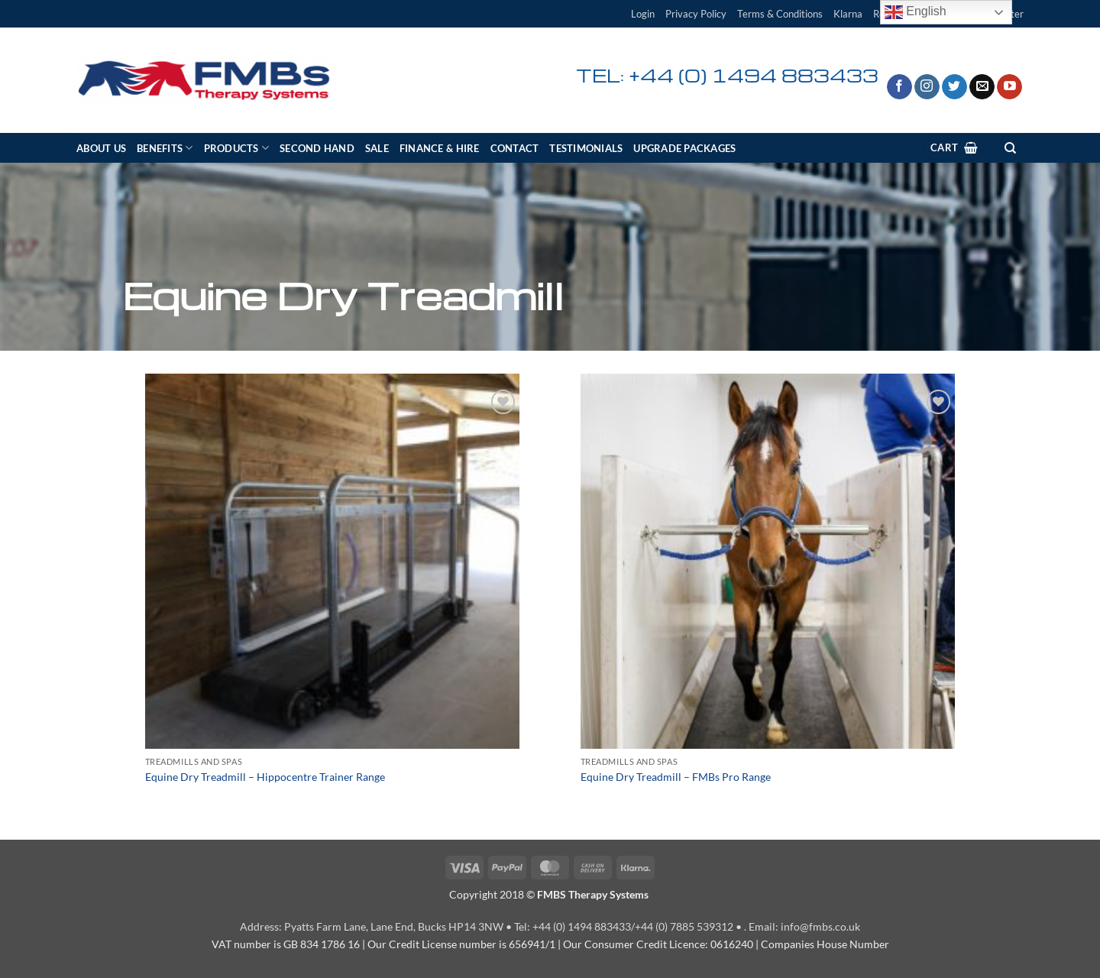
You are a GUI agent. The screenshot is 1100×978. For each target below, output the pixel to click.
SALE (377, 148)
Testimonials (586, 148)
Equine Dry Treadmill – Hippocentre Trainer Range (265, 776)
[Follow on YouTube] (1009, 87)
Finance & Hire (440, 148)
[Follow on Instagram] (927, 87)
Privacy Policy (695, 14)
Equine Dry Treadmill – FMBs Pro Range (676, 776)
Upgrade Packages (684, 148)
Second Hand (317, 148)
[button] (643, 14)
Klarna (847, 14)
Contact (514, 148)
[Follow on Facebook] (899, 87)
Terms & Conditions (780, 14)
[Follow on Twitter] (954, 87)
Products (237, 148)
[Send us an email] (982, 87)
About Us (101, 148)
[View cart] (954, 147)
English (915, 12)
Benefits (165, 148)
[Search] (1010, 147)
